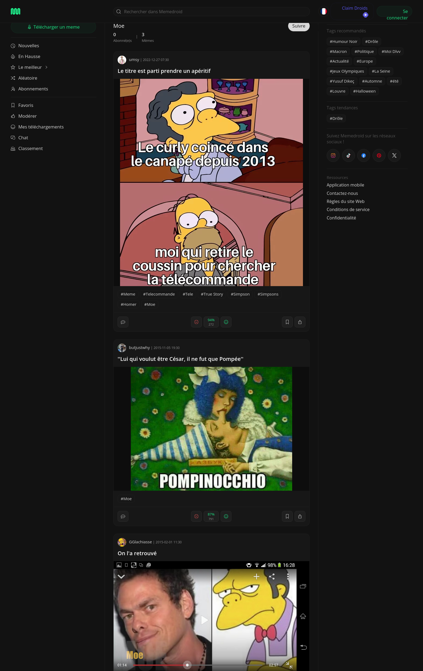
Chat (19, 137)
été (395, 81)
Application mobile (345, 185)
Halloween (366, 91)
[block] (300, 322)
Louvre (338, 91)
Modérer (24, 116)
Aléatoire (24, 78)
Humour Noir (344, 41)
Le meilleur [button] (30, 67)
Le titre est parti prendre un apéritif (164, 70)
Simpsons (269, 294)
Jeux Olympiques (348, 71)
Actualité (340, 61)
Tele (189, 294)
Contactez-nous (342, 193)
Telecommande (160, 294)
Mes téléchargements (37, 127)
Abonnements (29, 89)
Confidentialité (341, 218)
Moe (151, 304)
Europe (366, 61)
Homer (130, 304)
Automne (373, 81)
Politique (365, 51)
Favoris (22, 105)
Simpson (241, 294)
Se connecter (397, 12)
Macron (339, 51)
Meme (129, 294)
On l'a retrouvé (137, 553)
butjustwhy (134, 347)
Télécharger (53, 27)
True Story (213, 294)
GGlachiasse (135, 541)
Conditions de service (348, 209)
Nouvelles (25, 45)
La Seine (382, 71)
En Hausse (25, 56)
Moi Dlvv (392, 51)
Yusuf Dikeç (343, 81)
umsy (128, 59)
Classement (27, 148)
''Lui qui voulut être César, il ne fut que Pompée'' (180, 358)
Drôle (373, 41)
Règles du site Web (345, 201)
